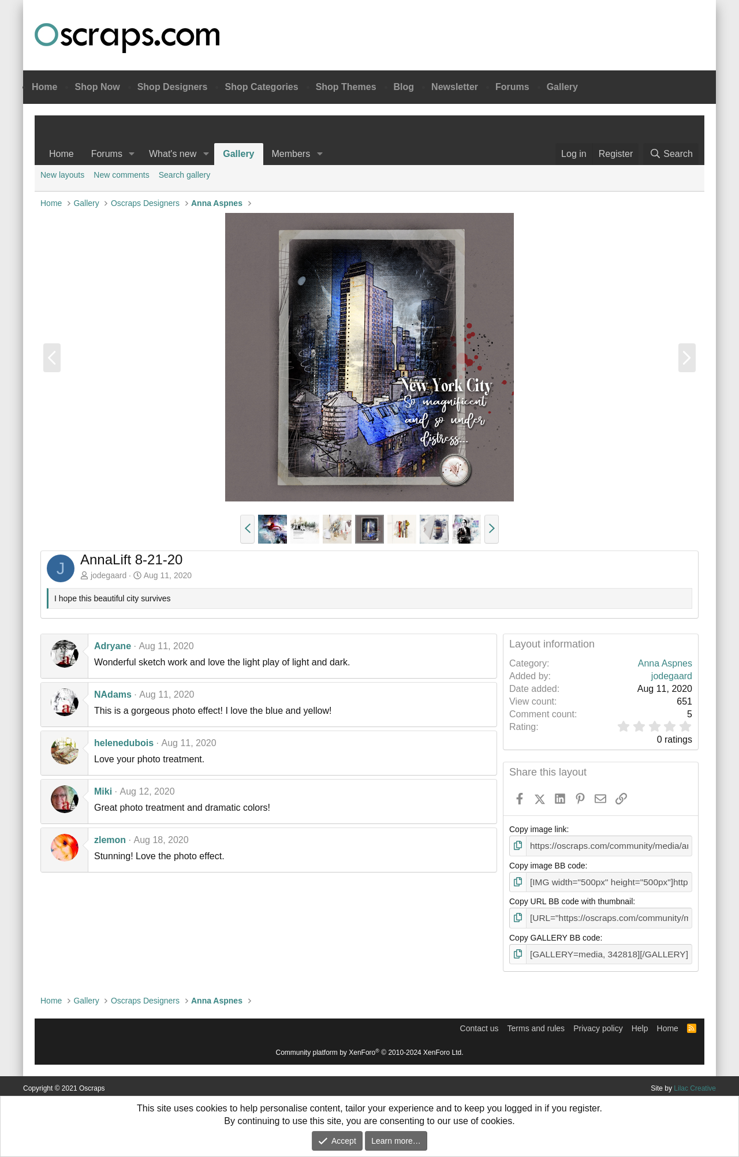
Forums (512, 87)
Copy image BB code (547, 864)
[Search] (671, 154)
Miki (103, 791)
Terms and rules (536, 1023)
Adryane (112, 646)
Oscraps (127, 38)
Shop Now (97, 87)
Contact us (479, 1023)
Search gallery (185, 174)
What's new (172, 154)
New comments (121, 174)
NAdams (113, 694)
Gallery (562, 87)
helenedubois (124, 743)
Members (291, 154)
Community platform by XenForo (370, 1048)
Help (640, 1023)
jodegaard (108, 575)
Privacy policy (598, 1023)
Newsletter (454, 87)
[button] (132, 154)
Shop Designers (172, 87)
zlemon (110, 840)
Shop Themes (346, 87)
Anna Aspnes (665, 663)
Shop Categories (261, 87)
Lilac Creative (695, 1084)
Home (44, 87)
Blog (404, 87)
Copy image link (538, 829)
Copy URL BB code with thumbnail (571, 899)
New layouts (62, 174)
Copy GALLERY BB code (554, 934)
